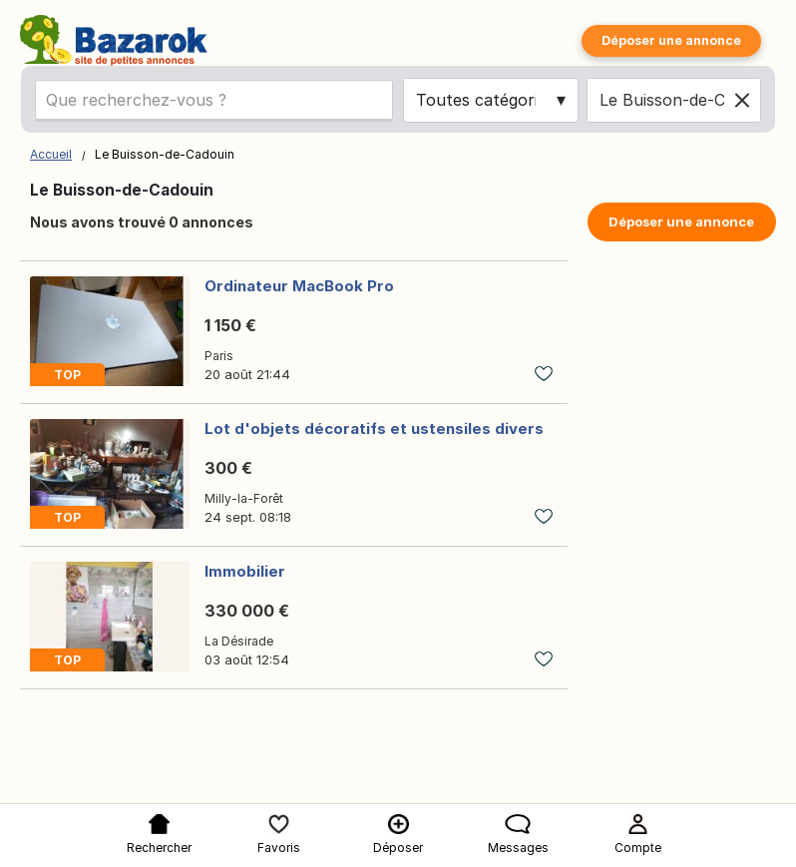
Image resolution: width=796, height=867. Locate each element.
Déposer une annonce (671, 40)
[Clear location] (742, 100)
